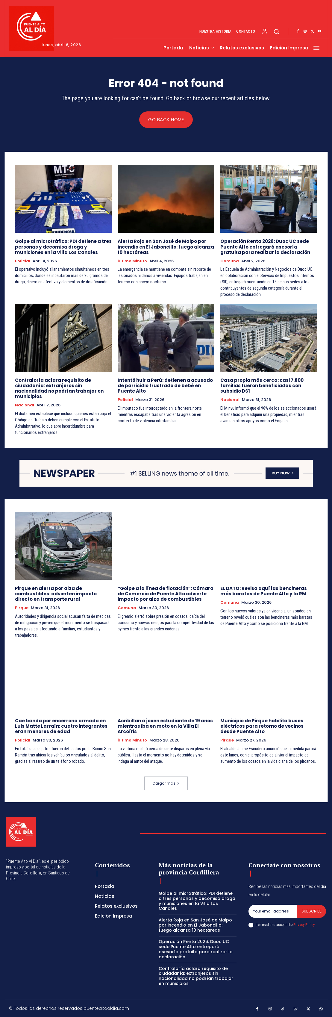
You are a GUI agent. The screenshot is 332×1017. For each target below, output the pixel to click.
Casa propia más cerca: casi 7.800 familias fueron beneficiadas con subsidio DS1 (261, 385)
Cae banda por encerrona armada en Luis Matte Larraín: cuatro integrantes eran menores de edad (61, 725)
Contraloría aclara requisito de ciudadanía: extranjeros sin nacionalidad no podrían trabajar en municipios (59, 388)
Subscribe (311, 910)
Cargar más (166, 783)
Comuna (229, 261)
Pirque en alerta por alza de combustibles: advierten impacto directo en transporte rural (55, 593)
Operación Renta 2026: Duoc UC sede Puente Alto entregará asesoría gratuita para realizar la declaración (265, 246)
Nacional (24, 405)
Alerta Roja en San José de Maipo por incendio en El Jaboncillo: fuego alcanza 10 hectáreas (166, 246)
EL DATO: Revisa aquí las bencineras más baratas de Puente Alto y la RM (263, 591)
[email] (272, 911)
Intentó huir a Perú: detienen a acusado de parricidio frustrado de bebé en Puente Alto (165, 385)
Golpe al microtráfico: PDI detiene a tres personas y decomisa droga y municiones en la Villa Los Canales (63, 246)
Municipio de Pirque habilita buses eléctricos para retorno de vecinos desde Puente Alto (262, 725)
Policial (22, 261)
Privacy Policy (303, 924)
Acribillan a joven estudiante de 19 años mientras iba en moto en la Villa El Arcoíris (165, 725)
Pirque (21, 608)
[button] (276, 31)
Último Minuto (132, 261)
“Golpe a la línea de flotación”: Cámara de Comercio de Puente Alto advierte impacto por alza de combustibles (165, 593)
